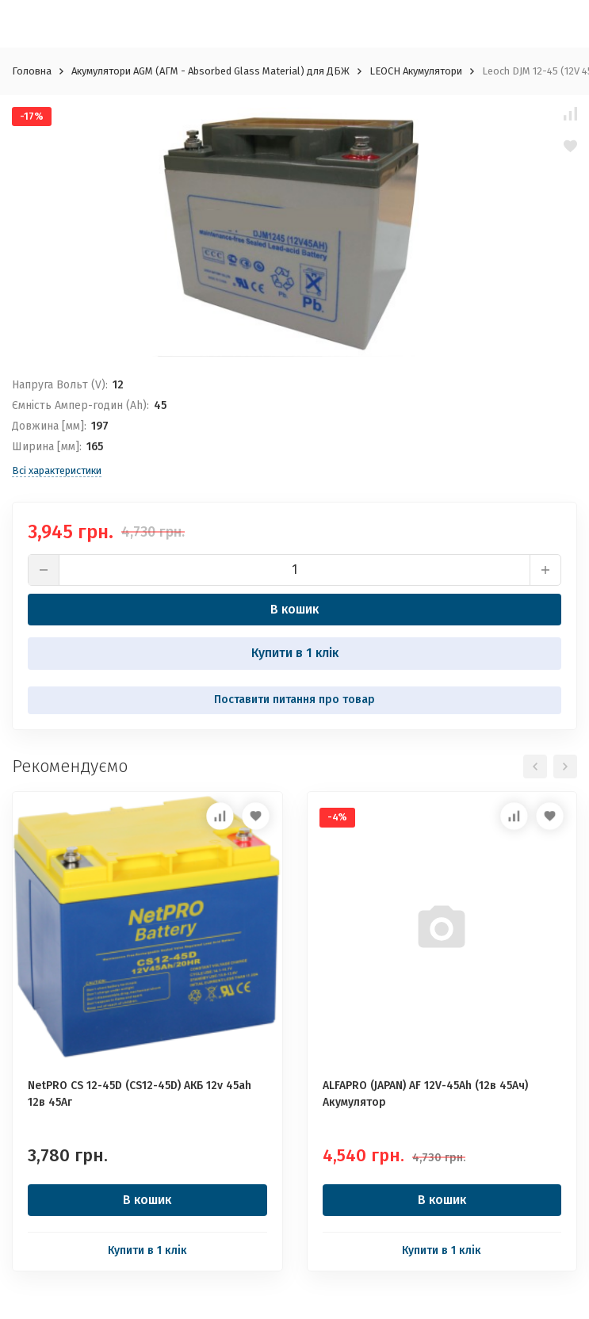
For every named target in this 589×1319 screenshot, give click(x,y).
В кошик (294, 609)
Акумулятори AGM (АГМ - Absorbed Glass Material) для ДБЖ (210, 71)
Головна (32, 71)
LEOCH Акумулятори (415, 71)
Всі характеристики (56, 470)
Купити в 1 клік (294, 652)
